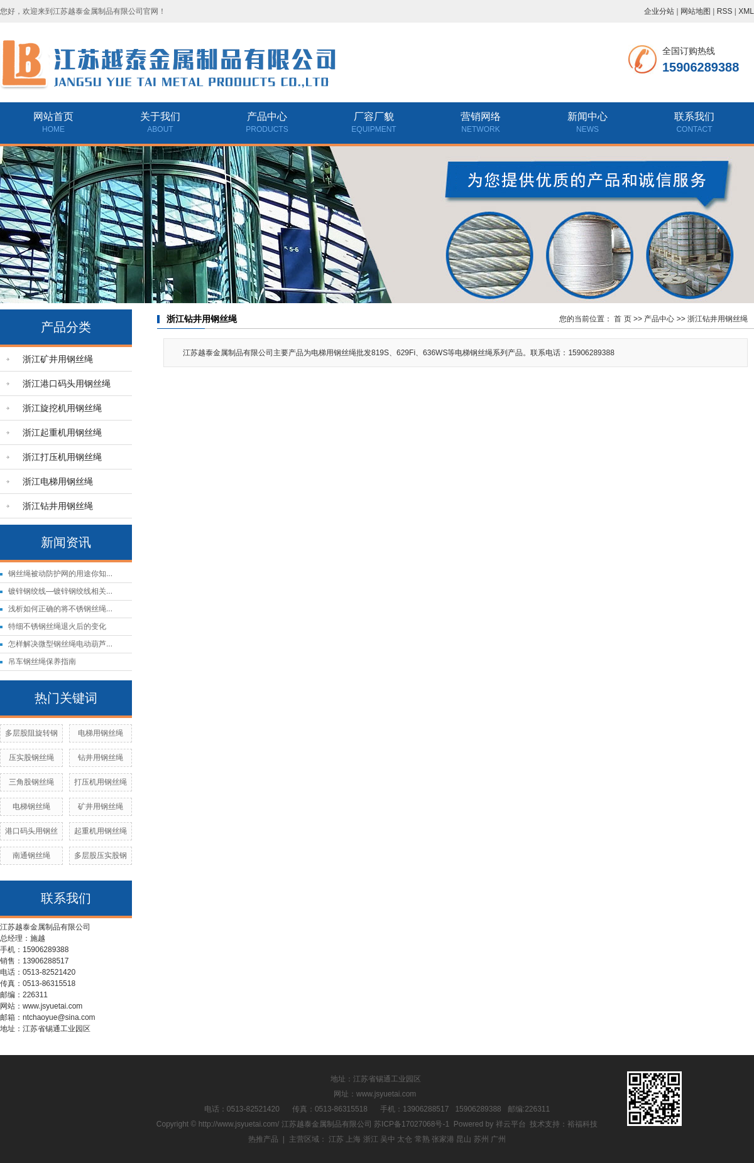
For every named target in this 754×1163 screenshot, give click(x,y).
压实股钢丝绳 (31, 757)
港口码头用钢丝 (31, 831)
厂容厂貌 (374, 116)
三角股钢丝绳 (31, 782)
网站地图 (695, 11)
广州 (498, 1139)
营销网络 (481, 116)
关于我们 (160, 116)
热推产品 (263, 1139)
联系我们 (694, 116)
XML (746, 11)
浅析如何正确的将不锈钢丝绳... (60, 608)
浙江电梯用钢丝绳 (58, 481)
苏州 (481, 1139)
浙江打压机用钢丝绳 (62, 457)
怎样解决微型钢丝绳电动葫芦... (60, 644)
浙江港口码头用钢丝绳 (67, 383)
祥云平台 (511, 1124)
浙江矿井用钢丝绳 (58, 359)
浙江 (370, 1139)
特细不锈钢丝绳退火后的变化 (57, 626)
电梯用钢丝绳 (100, 733)
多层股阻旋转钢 (31, 733)
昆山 (463, 1139)
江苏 (336, 1139)
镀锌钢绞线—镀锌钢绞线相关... (60, 591)
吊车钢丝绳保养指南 (42, 661)
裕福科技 (582, 1124)
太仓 (404, 1139)
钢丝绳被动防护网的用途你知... (60, 573)
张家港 (443, 1139)
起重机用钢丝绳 (100, 831)
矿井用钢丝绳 (100, 806)
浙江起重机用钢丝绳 (62, 432)
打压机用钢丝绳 (100, 782)
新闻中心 (587, 116)
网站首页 (53, 116)
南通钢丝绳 (31, 855)
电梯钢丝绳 (31, 806)
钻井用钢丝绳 (100, 757)
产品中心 (267, 116)
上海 (353, 1139)
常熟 (422, 1139)
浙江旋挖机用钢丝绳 (62, 408)
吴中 (387, 1139)
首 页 (622, 318)
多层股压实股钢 (100, 855)
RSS (725, 11)
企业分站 (659, 11)
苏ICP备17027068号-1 (411, 1124)
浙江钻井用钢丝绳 (58, 506)
